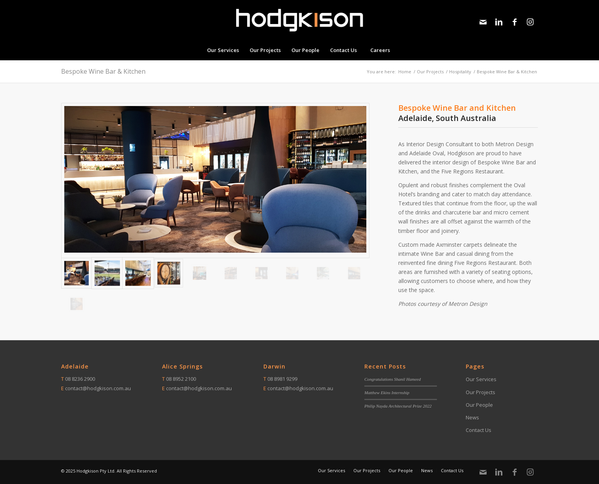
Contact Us (478, 430)
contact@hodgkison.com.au (98, 388)
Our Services (481, 379)
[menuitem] (223, 50)
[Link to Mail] (483, 22)
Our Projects (480, 392)
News (472, 417)
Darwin (274, 366)
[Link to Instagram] (530, 22)
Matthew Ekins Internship (386, 392)
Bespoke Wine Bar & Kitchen (103, 71)
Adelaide (75, 366)
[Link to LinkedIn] (499, 22)
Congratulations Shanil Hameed (392, 379)
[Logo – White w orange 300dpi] (299, 20)
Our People (479, 404)
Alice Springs (182, 366)
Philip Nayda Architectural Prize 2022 (398, 406)
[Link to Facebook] (514, 22)
